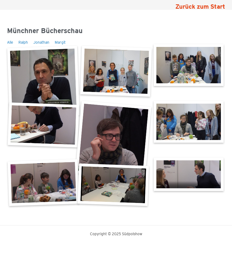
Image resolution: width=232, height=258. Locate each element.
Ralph (23, 42)
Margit (60, 42)
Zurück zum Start (200, 6)
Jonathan (41, 42)
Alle (10, 42)
